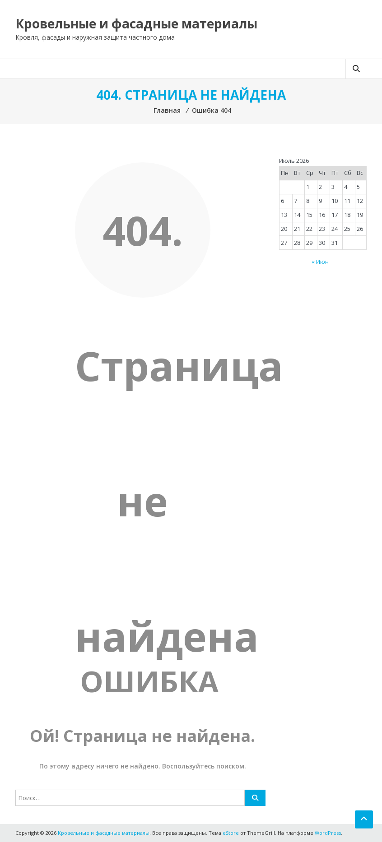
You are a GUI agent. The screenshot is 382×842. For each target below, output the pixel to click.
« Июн (320, 262)
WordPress (328, 832)
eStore (231, 832)
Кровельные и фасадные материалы (136, 23)
